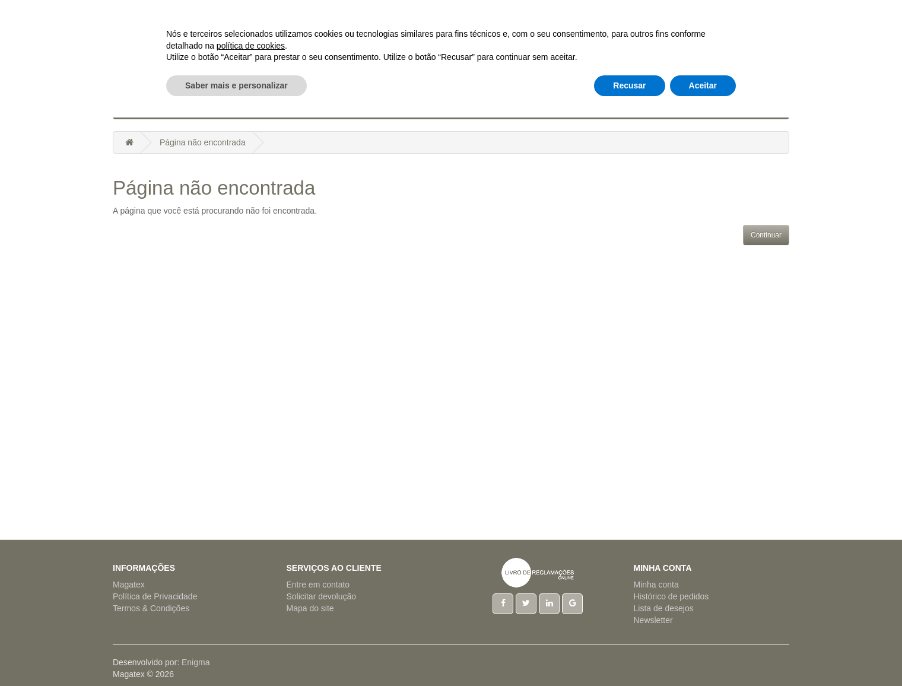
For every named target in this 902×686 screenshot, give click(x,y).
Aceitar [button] (703, 653)
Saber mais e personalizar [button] (236, 653)
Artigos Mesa (341, 107)
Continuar (766, 235)
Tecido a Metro (622, 107)
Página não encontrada (203, 142)
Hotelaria (408, 107)
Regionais (552, 107)
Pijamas (499, 107)
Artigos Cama (266, 107)
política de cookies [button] (251, 613)
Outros (687, 107)
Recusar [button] (629, 653)
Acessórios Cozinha (175, 107)
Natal (456, 107)
